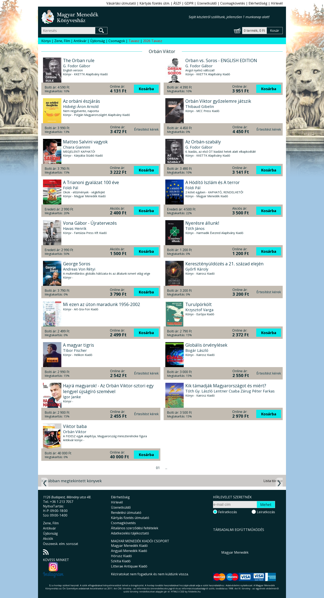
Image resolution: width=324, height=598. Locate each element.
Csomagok (116, 41)
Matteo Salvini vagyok (85, 142)
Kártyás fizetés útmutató (130, 517)
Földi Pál (70, 187)
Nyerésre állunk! (202, 223)
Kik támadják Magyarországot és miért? (225, 386)
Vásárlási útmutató (121, 3)
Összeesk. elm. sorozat (60, 543)
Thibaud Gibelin (199, 106)
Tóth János (195, 228)
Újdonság (97, 41)
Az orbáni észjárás (81, 101)
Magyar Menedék (235, 552)
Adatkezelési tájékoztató (130, 533)
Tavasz (134, 41)
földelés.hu (194, 591)
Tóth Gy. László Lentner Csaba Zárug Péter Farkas (230, 391)
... (166, 468)
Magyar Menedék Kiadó (129, 545)
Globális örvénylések (206, 345)
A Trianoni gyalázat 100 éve (91, 182)
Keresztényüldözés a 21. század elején (224, 264)
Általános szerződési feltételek (134, 528)
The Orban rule (78, 60)
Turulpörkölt (198, 304)
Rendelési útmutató (126, 512)
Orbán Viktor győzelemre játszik (218, 101)
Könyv (46, 41)
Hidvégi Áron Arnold (81, 106)
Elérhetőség (258, 3)
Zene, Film (62, 41)
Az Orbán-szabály (203, 142)
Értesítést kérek (146, 129)
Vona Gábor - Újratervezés (90, 223)
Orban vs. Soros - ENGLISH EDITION (221, 60)
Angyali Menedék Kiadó (129, 550)
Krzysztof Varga (199, 309)
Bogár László (196, 350)
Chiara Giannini (76, 147)
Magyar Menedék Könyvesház (115, 17)
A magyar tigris (78, 345)
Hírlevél (277, 3)
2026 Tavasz (152, 41)
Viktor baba (75, 426)
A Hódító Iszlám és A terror (212, 182)
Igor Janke (72, 396)
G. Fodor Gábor (76, 65)
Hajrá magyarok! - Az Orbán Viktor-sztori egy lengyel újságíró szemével (108, 388)
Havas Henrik (74, 228)
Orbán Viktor (74, 431)
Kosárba (146, 88)
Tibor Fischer (75, 350)
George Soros (76, 264)
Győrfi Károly (196, 269)
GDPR (189, 3)
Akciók (48, 538)
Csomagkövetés (232, 3)
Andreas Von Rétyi (79, 269)
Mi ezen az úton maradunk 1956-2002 (101, 304)
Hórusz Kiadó (121, 556)
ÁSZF (177, 3)
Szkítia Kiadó (121, 561)
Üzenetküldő (207, 3)
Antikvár (80, 41)
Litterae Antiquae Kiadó (129, 566)
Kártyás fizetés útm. (154, 3)
